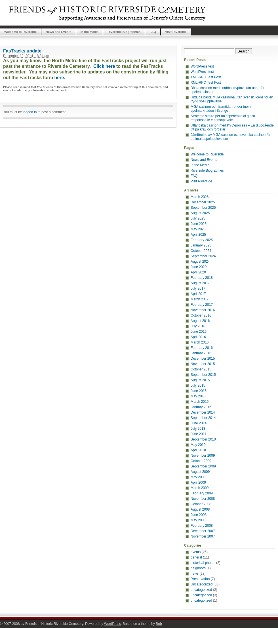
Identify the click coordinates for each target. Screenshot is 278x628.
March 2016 (199, 342)
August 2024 (200, 262)
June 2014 (199, 423)
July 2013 (198, 429)
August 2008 (200, 509)
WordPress (112, 624)
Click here (104, 66)
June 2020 (199, 267)
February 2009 (202, 493)
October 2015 (201, 369)
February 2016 (202, 348)
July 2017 (198, 288)
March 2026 (199, 197)
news (195, 574)
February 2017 (202, 305)
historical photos (203, 563)
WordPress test (202, 66)
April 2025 (198, 235)
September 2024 (203, 256)
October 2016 (201, 315)
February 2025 (202, 240)
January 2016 (201, 353)
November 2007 (203, 536)
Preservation (200, 579)
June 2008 (199, 515)
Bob (159, 624)
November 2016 (203, 310)
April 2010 (198, 450)
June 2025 (199, 224)
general (196, 557)
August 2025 (200, 213)
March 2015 (199, 402)
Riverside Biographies (124, 31)
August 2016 (200, 321)
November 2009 (203, 456)
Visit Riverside (176, 31)
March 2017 (199, 299)
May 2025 (198, 229)
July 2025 (198, 218)
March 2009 (199, 488)
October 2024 (201, 251)
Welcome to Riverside (20, 31)
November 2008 (203, 499)
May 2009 (198, 477)
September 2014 (203, 418)
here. (59, 77)
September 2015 (203, 375)
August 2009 (200, 472)
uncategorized (201, 590)
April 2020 (198, 272)
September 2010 (203, 439)
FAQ (152, 31)
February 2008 (202, 526)
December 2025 (203, 202)
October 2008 (201, 504)
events (196, 552)
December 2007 (203, 531)
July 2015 (198, 385)
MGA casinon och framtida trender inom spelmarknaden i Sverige (220, 109)
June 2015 (199, 391)
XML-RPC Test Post (206, 77)
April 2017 (198, 294)
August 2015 (200, 380)
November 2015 (203, 364)
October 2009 (201, 461)
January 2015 (201, 407)
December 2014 (203, 412)
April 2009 (198, 482)
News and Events (58, 31)
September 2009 (203, 466)
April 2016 (198, 337)
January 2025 (201, 245)
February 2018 (202, 278)
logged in (30, 112)
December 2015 (203, 359)
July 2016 (198, 326)
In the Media (90, 31)
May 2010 (198, 445)
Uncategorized (201, 584)
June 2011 (199, 434)
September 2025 (203, 208)
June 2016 (199, 332)
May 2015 (198, 396)
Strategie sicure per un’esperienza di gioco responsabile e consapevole (223, 118)
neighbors (198, 568)
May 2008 (198, 520)
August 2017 (200, 283)
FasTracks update (22, 51)
